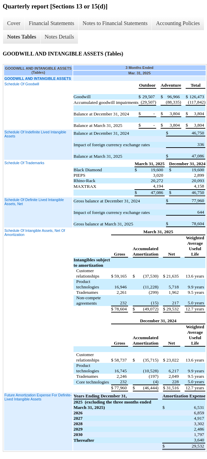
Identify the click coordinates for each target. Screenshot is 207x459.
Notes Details (59, 37)
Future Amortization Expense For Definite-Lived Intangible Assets (37, 397)
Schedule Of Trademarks (24, 163)
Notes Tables (21, 37)
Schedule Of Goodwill (21, 84)
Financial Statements (51, 23)
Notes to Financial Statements (115, 23)
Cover (13, 23)
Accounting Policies (178, 23)
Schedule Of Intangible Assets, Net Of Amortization (34, 232)
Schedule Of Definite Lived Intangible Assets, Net (34, 202)
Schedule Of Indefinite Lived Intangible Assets (35, 134)
